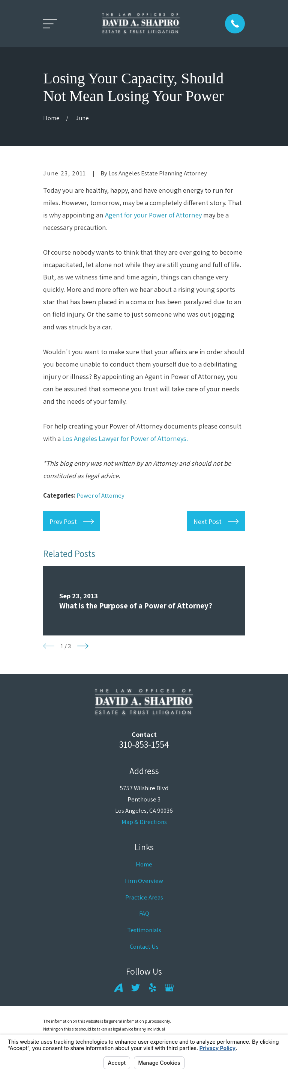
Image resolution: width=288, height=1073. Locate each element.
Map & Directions (144, 822)
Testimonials (144, 930)
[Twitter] (135, 987)
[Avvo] (118, 987)
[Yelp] (152, 987)
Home (144, 864)
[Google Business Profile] (169, 987)
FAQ (144, 913)
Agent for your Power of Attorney (153, 214)
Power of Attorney (100, 495)
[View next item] (82, 646)
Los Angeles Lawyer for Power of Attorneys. (125, 438)
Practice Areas (144, 897)
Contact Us (144, 946)
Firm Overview (144, 881)
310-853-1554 (144, 744)
